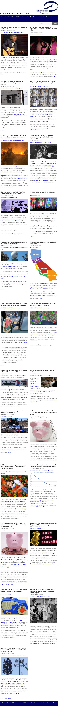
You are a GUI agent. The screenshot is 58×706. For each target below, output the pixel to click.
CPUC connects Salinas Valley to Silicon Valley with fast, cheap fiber (14, 371)
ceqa (1, 308)
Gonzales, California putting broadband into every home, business (14, 243)
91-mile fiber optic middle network (9, 389)
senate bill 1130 (49, 113)
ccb (6, 375)
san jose (18, 308)
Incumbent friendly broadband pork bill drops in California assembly (43, 524)
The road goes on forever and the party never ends (14, 28)
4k (30, 195)
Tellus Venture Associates (10, 32)
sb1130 (21, 88)
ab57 (2, 655)
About (4, 20)
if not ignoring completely (47, 177)
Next (9, 698)
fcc (5, 530)
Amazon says (36, 231)
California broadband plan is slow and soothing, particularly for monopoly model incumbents (13, 466)
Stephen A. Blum (33, 703)
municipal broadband (20, 247)
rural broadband (43, 86)
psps (20, 140)
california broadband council (11, 471)
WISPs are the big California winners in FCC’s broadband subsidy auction (14, 590)
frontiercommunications (9, 88)
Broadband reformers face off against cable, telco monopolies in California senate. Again (42, 591)
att (1, 88)
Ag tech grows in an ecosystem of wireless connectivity (12, 411)
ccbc (38, 308)
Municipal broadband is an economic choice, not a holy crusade (42, 371)
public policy (38, 34)
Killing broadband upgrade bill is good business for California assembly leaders (43, 82)
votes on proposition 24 (42, 63)
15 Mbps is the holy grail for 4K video (42, 192)
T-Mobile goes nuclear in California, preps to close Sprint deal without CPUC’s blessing (42, 136)
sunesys (19, 377)
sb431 (23, 140)
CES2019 (4, 197)
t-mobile (49, 142)
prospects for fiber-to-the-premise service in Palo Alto (34, 385)
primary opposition (22, 178)
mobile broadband (15, 140)
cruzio (11, 375)
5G (1, 197)
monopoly (42, 142)
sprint (46, 142)
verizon (15, 197)
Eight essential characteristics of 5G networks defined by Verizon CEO (13, 193)
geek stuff (3, 32)
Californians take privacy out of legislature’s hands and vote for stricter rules (43, 28)
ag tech (2, 416)
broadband (33, 195)
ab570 (31, 86)
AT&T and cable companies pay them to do (40, 643)
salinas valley (8, 377)
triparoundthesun (19, 32)
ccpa (31, 34)
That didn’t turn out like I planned (9, 57)
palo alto (49, 375)
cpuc (3, 88)
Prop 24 (32, 73)
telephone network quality (15, 109)
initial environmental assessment (17, 339)
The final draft (21, 508)
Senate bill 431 (4, 175)
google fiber (5, 308)
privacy (33, 34)
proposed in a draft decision (40, 180)
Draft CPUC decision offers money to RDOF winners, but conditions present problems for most (13, 524)
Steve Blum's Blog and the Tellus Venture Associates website (13, 703)
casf (33, 86)
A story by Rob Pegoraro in (39, 225)
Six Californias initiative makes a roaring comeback (43, 243)
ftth (44, 375)
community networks (5, 247)
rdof (40, 417)
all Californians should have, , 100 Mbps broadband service (14, 501)
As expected (45, 552)
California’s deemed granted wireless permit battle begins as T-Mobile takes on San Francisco (14, 649)
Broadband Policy (10, 16)
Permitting (34, 16)
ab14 (31, 528)
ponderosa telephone (21, 375)
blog (40, 506)
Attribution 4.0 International (49, 703)
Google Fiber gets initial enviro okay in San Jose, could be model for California (14, 304)
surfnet (22, 377)
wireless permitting (22, 655)
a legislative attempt (18, 167)
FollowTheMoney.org (35, 129)
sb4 (4, 473)
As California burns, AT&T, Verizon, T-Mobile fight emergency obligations (13, 136)
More (2, 74)
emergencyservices (7, 140)
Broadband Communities (36, 390)
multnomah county (44, 470)
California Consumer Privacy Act (47, 73)
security (42, 34)
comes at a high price (42, 121)
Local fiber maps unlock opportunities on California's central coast (42, 304)
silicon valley (14, 377)
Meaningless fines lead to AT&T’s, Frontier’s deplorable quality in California (12, 82)
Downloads (48, 16)
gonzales (14, 247)
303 (6, 698)
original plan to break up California (38, 287)
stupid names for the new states (38, 288)
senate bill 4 (51, 553)
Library (42, 16)
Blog (2, 16)
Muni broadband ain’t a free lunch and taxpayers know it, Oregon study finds (43, 465)
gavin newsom (20, 471)
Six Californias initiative (43, 283)
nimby (9, 308)
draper (31, 247)
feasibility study (34, 470)
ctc (30, 470)
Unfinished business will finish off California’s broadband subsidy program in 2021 (43, 412)
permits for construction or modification (13, 685)
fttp (46, 375)
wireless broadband (8, 416)
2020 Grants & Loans (22, 16)
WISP (10, 530)
